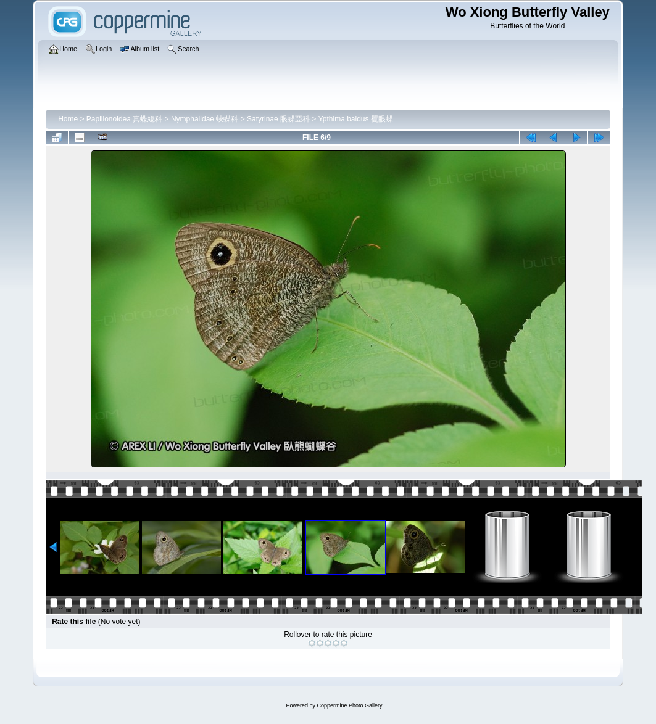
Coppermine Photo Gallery (349, 705)
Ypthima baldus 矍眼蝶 (355, 119)
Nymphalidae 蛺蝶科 (204, 119)
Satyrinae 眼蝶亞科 (278, 119)
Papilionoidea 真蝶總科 (124, 119)
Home (68, 119)
